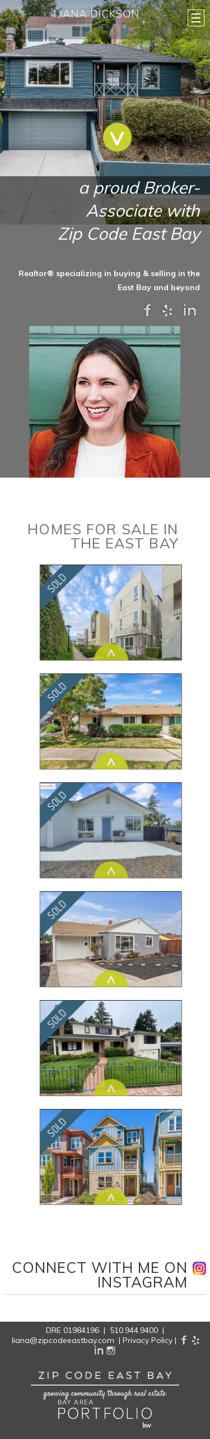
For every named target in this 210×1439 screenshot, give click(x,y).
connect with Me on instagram (100, 1276)
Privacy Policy (147, 1340)
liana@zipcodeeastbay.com (63, 1340)
